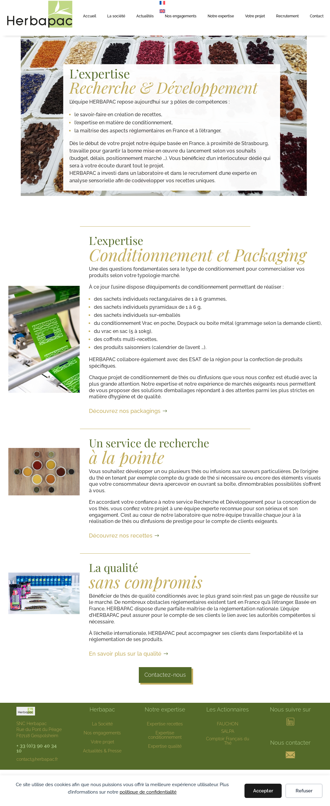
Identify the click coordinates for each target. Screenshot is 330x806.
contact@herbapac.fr (37, 759)
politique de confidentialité (148, 792)
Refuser (304, 791)
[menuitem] (162, 11)
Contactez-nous (165, 674)
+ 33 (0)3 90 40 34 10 (36, 748)
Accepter (263, 791)
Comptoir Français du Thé (227, 741)
